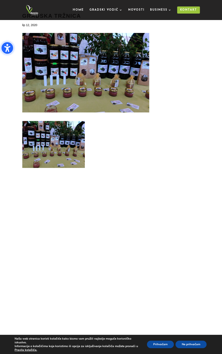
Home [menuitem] (78, 10)
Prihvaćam (160, 344)
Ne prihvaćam (191, 344)
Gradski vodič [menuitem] (103, 10)
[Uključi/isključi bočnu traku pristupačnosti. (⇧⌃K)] (7, 48)
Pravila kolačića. (26, 350)
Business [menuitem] (158, 10)
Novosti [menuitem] (136, 10)
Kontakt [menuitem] (188, 9)
